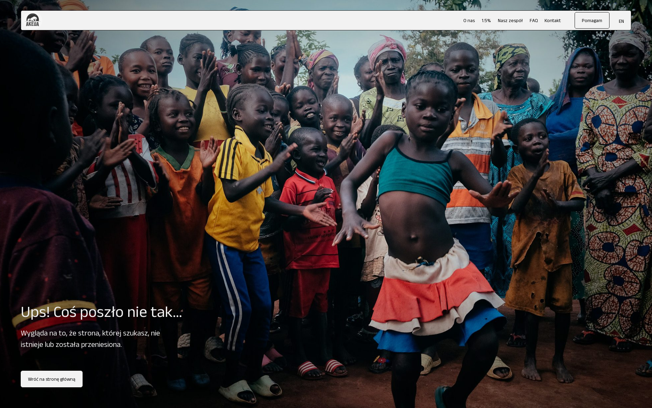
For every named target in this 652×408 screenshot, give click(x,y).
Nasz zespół (510, 20)
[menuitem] (621, 20)
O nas (469, 20)
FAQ (534, 20)
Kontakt (553, 20)
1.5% (486, 20)
